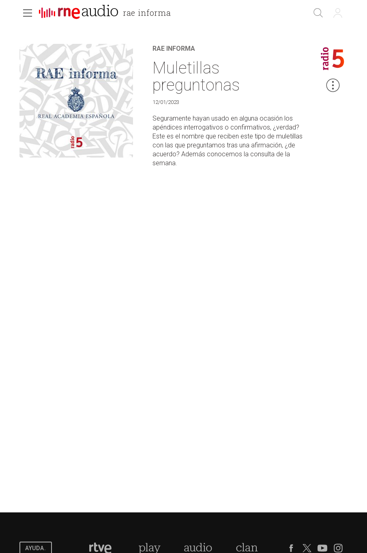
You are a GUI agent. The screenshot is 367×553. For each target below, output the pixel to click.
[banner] (108, 14)
